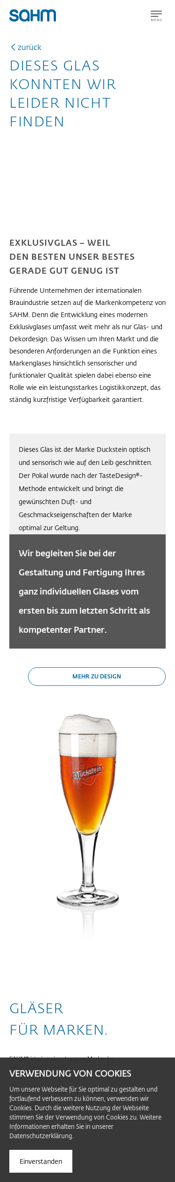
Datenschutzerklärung (40, 1136)
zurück (30, 47)
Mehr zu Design (96, 676)
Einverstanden (41, 1161)
